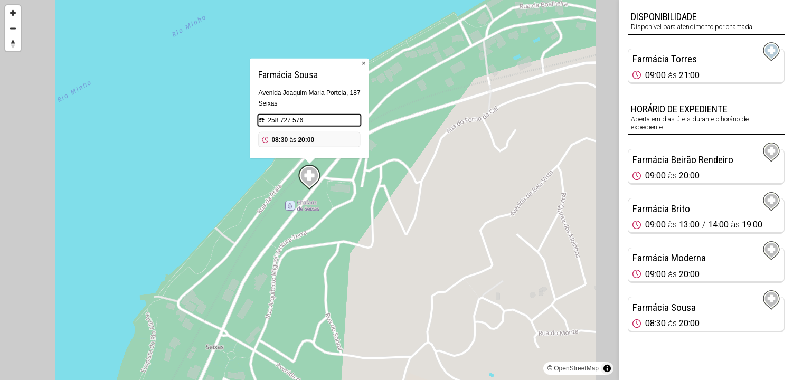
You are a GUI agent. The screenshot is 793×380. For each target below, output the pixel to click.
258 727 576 (285, 120)
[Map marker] (309, 177)
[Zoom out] (13, 28)
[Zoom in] (13, 13)
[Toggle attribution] (607, 368)
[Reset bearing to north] (13, 43)
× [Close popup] (364, 63)
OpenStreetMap (576, 368)
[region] (309, 190)
